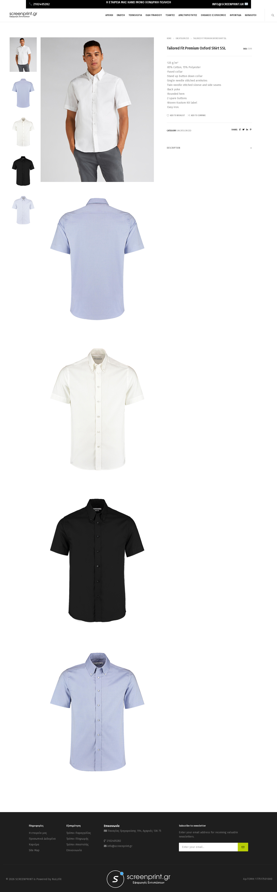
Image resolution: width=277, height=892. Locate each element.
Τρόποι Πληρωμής (77, 837)
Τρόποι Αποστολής (77, 842)
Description (209, 148)
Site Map (34, 846)
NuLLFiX (57, 877)
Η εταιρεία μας (38, 832)
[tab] (209, 148)
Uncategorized (182, 38)
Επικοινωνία (74, 846)
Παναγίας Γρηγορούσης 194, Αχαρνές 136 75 (134, 830)
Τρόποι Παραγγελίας (78, 832)
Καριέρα (34, 842)
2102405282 (114, 839)
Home (169, 38)
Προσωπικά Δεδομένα (42, 837)
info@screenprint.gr (119, 843)
